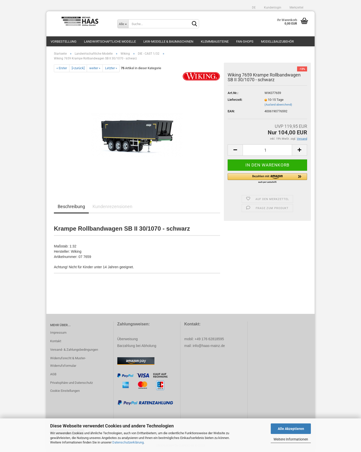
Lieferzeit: (235, 100)
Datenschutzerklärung (128, 442)
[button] (267, 178)
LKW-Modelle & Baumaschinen (168, 41)
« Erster (61, 68)
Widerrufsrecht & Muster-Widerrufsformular (68, 362)
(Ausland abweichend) (278, 104)
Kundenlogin (272, 7)
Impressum (58, 332)
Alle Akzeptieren (291, 429)
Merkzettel (296, 7)
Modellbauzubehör (277, 41)
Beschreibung (71, 206)
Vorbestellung (63, 41)
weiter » (94, 68)
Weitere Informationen (291, 439)
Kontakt (55, 341)
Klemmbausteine (215, 41)
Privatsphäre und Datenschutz (71, 383)
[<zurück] (78, 68)
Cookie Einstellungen (65, 391)
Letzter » (111, 68)
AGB (53, 374)
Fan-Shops (244, 41)
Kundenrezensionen (112, 206)
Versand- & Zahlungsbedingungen (74, 349)
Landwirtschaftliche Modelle (110, 41)
